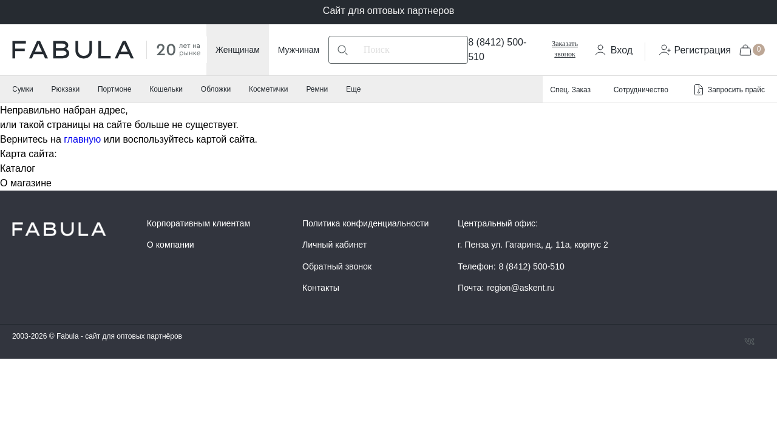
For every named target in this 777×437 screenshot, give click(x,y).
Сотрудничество (641, 90)
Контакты (320, 288)
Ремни (317, 89)
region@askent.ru (521, 288)
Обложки (216, 89)
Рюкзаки (66, 89)
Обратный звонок (337, 266)
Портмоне (114, 89)
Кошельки (166, 89)
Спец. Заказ (570, 90)
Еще (353, 89)
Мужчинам (298, 50)
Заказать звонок (565, 48)
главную (82, 139)
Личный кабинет (334, 244)
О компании (170, 244)
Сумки (22, 89)
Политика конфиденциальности (365, 223)
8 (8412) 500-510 (532, 266)
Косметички (268, 89)
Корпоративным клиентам (198, 223)
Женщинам (237, 50)
